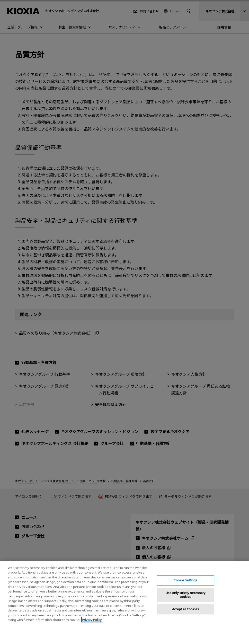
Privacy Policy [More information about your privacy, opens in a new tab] (92, 624)
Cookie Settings (185, 584)
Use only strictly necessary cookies (186, 599)
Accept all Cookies (185, 613)
